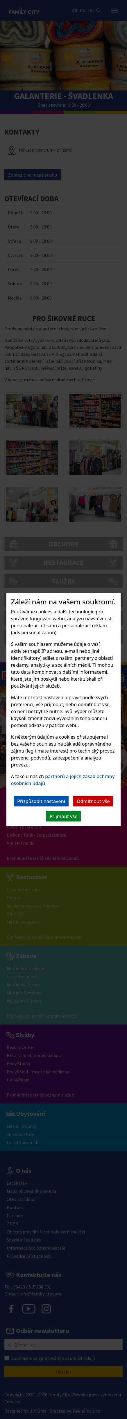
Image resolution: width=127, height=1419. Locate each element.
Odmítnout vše (93, 801)
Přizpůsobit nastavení (41, 801)
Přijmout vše (64, 816)
